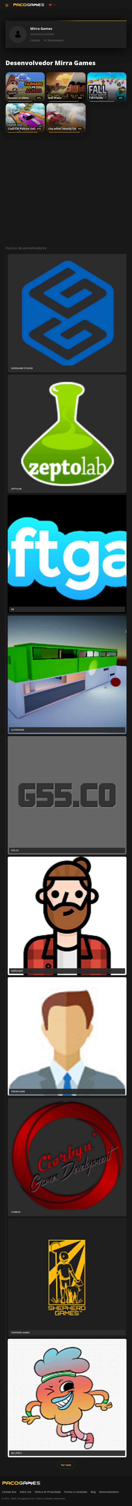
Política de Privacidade (48, 1491)
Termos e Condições (75, 1491)
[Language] (52, 4)
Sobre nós (25, 1491)
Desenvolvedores (109, 1491)
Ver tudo (66, 1465)
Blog (93, 1491)
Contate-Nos (9, 1491)
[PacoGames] (21, 1483)
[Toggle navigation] (6, 5)
